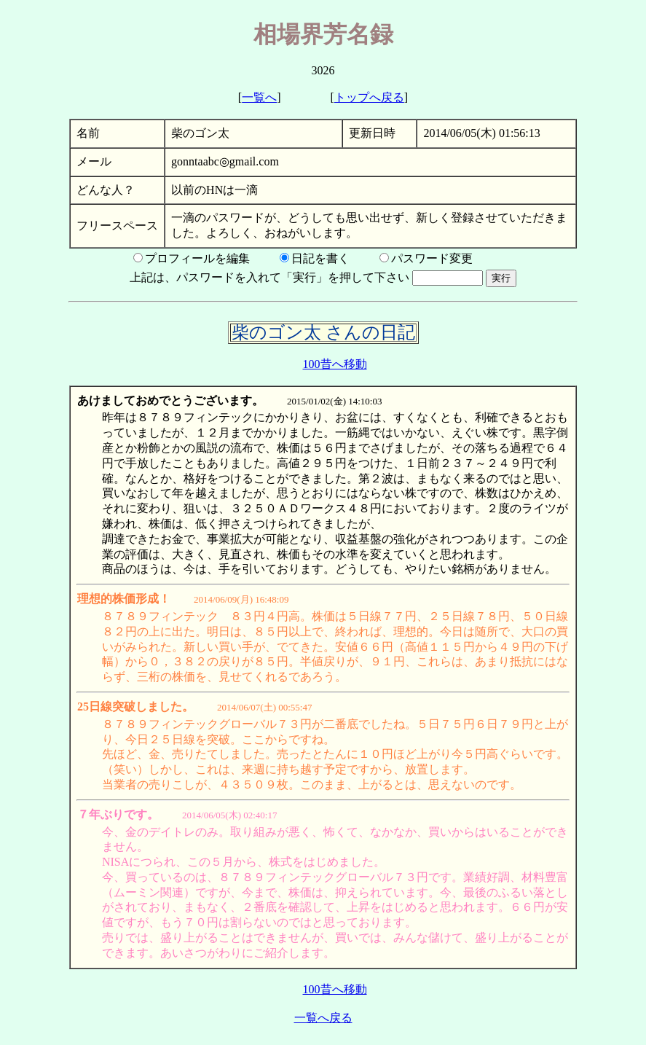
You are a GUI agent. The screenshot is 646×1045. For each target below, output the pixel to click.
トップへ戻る (369, 97)
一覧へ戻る (323, 1017)
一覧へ (259, 97)
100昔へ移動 (335, 364)
